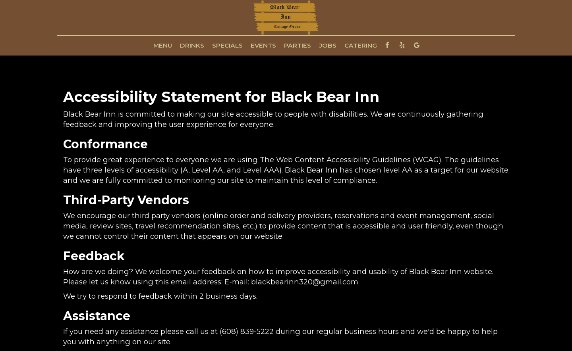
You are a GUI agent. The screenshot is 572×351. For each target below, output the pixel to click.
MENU (162, 45)
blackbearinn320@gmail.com (304, 281)
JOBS (327, 45)
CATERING (360, 45)
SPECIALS (227, 45)
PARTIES (297, 45)
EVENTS (263, 45)
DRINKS (192, 45)
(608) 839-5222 (247, 331)
